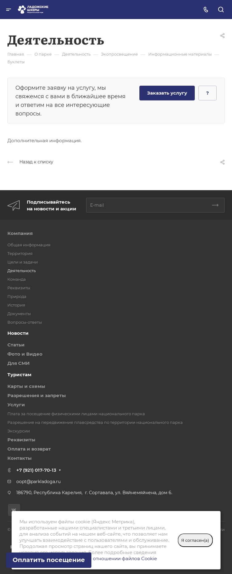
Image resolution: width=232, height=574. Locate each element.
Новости (18, 333)
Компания (20, 233)
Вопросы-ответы (24, 322)
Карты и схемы (26, 386)
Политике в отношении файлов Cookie (110, 558)
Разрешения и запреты (36, 395)
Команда (16, 279)
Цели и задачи (22, 262)
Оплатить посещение (49, 560)
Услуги (16, 405)
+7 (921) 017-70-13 (36, 470)
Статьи (16, 345)
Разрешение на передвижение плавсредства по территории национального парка (95, 422)
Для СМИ (18, 363)
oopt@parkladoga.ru (38, 481)
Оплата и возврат (29, 449)
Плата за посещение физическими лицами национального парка (76, 413)
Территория (20, 253)
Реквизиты (18, 287)
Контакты (19, 458)
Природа (16, 296)
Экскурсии (18, 430)
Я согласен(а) (195, 540)
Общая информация (28, 244)
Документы (19, 313)
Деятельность (21, 270)
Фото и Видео (24, 354)
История (16, 305)
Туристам (19, 374)
